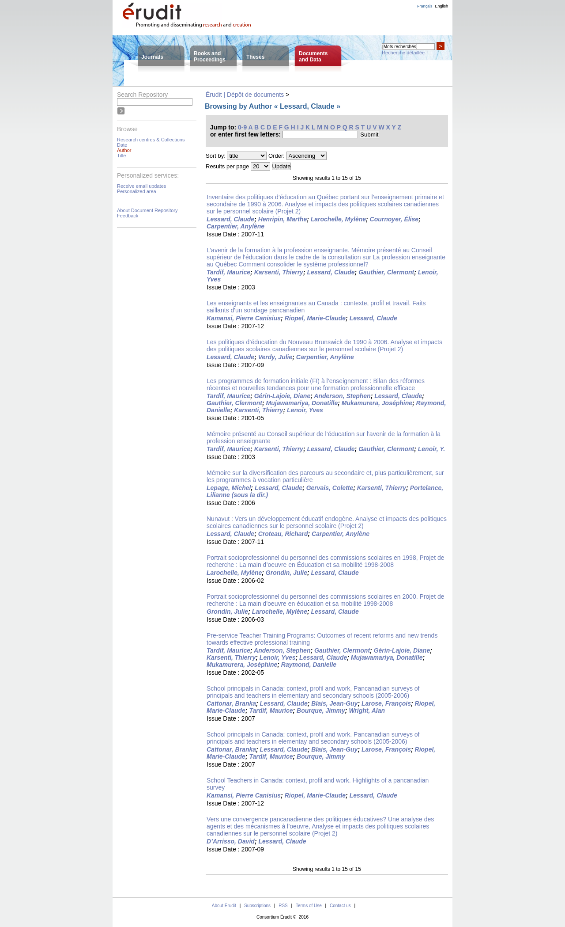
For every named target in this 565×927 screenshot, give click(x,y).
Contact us (340, 905)
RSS (283, 905)
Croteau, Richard (283, 533)
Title (121, 155)
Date (122, 145)
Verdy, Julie (275, 357)
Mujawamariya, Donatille (302, 403)
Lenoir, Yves (305, 410)
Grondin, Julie (286, 572)
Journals (152, 57)
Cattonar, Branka (231, 703)
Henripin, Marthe (282, 219)
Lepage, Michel (229, 487)
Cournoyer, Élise (394, 219)
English (441, 6)
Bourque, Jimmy (321, 710)
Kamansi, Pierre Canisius (244, 318)
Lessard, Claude (230, 219)
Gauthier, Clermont (386, 272)
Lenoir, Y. (431, 448)
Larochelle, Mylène (338, 219)
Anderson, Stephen (342, 395)
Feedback (127, 215)
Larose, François (386, 703)
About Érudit (224, 905)
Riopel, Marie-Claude (315, 318)
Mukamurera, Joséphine (377, 403)
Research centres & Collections (151, 139)
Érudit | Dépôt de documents (245, 94)
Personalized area (136, 191)
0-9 (242, 127)
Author (124, 150)
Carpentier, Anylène (235, 226)
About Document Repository (147, 210)
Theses (255, 57)
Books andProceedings (210, 56)
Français (425, 6)
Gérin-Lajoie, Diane (282, 395)
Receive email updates (141, 186)
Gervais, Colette (330, 487)
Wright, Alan (367, 710)
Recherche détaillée (403, 52)
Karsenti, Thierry (278, 272)
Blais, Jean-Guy (334, 703)
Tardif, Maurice (228, 272)
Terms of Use (309, 905)
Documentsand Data (313, 56)
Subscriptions (257, 905)
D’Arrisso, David (231, 841)
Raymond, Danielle (308, 664)
